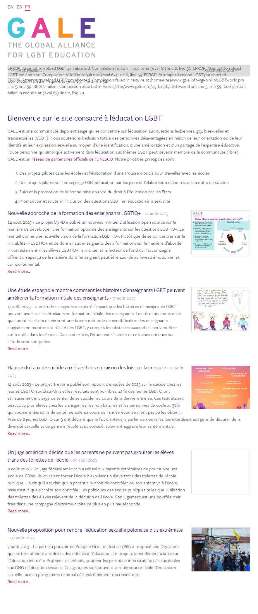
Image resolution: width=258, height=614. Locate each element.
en (11, 6)
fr (27, 6)
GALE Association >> (222, 70)
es (19, 6)
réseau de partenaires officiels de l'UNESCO (72, 159)
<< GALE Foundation (27, 70)
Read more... (19, 271)
